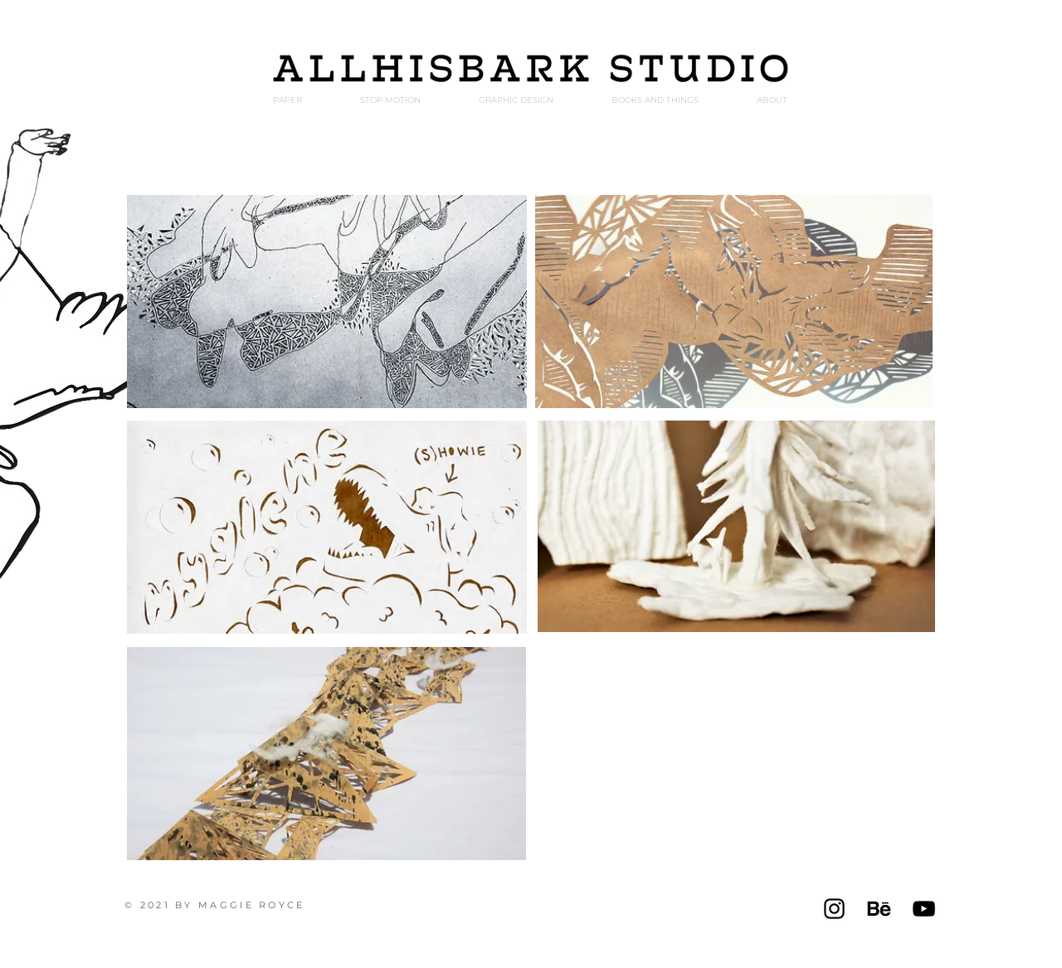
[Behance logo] (879, 908)
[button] (772, 100)
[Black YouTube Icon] (924, 908)
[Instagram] (834, 908)
